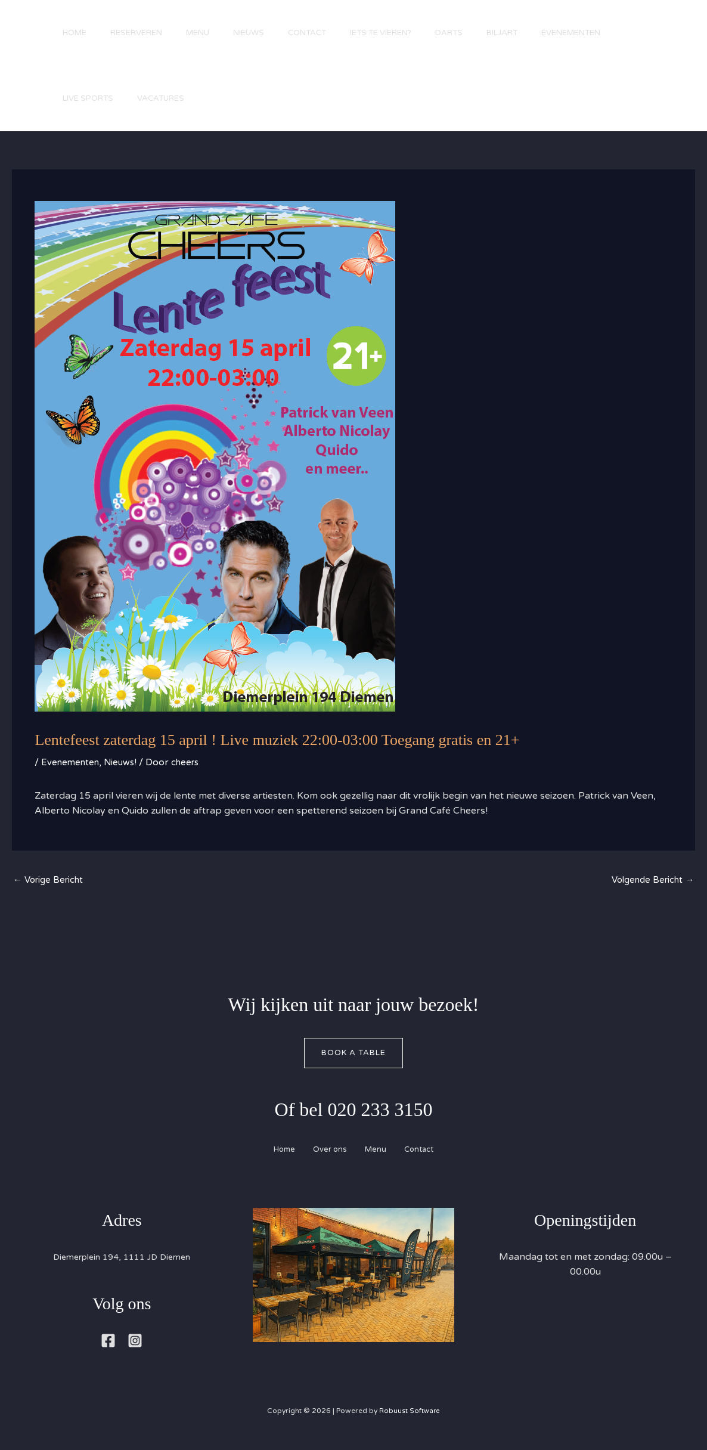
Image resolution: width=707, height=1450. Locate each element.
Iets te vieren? (413, 33)
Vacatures (258, 98)
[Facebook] (108, 1344)
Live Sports (179, 98)
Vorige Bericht (51, 881)
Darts (487, 33)
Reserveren (145, 33)
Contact (334, 33)
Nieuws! (125, 762)
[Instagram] (135, 1344)
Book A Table (353, 1055)
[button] (659, 73)
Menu (212, 33)
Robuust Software (410, 1413)
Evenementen (95, 98)
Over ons (326, 1153)
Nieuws (269, 33)
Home (77, 33)
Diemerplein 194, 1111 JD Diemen (122, 1260)
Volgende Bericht (649, 881)
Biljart (546, 33)
